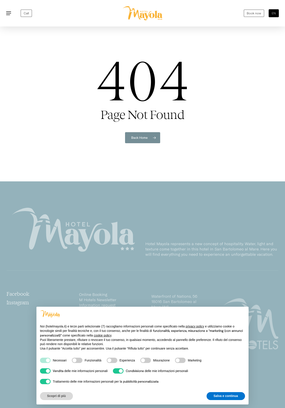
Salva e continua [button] (226, 396)
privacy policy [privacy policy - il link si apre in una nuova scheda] (195, 326)
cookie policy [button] (102, 335)
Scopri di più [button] (56, 396)
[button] (8, 13)
